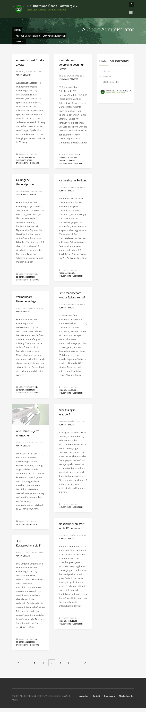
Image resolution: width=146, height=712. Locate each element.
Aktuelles (20, 524)
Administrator (23, 75)
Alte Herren (31, 524)
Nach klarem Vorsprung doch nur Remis (71, 64)
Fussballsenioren (24, 160)
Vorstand (107, 76)
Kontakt (96, 696)
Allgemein (30, 157)
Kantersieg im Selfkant (73, 180)
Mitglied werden (111, 81)
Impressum (109, 696)
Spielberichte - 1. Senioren (28, 280)
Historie (107, 71)
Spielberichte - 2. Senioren (28, 163)
